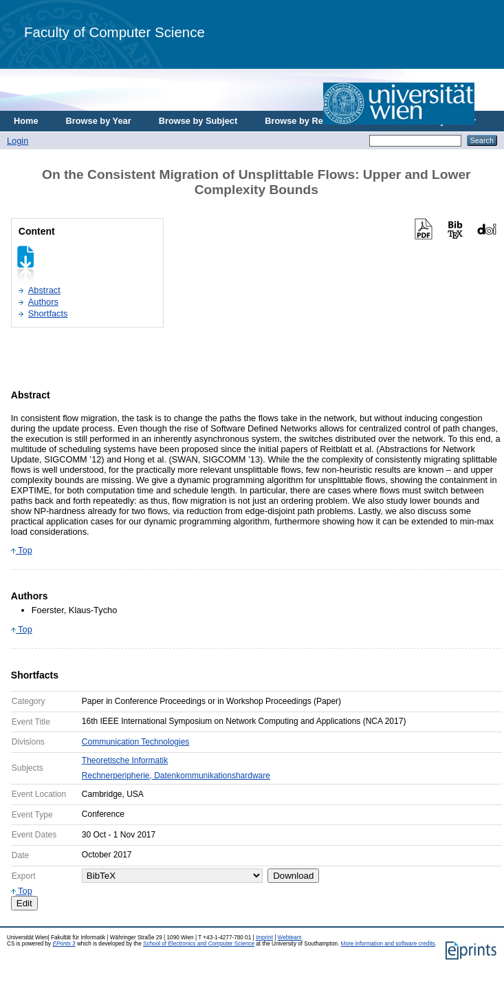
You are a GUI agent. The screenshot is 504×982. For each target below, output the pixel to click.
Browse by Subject (198, 121)
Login (17, 141)
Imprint (264, 938)
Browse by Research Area (319, 121)
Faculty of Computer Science (114, 32)
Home (26, 121)
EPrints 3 (63, 944)
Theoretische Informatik (125, 760)
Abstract (44, 290)
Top (21, 550)
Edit (24, 903)
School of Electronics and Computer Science (198, 944)
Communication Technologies (136, 742)
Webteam (290, 938)
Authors (43, 302)
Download (293, 876)
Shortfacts (48, 313)
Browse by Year (98, 121)
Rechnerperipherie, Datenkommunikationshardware (176, 775)
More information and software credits (388, 944)
